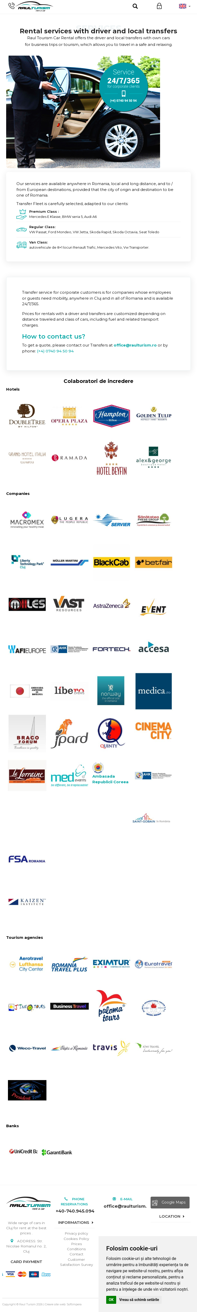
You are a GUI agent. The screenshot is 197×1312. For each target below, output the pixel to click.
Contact (76, 1254)
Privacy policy (76, 1233)
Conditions (76, 1249)
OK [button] (111, 1300)
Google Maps (168, 1203)
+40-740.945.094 (75, 1211)
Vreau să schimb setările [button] (139, 1300)
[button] (185, 6)
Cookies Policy (76, 1239)
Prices (76, 1244)
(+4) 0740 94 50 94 (55, 351)
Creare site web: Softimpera (63, 1304)
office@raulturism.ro (123, 1206)
